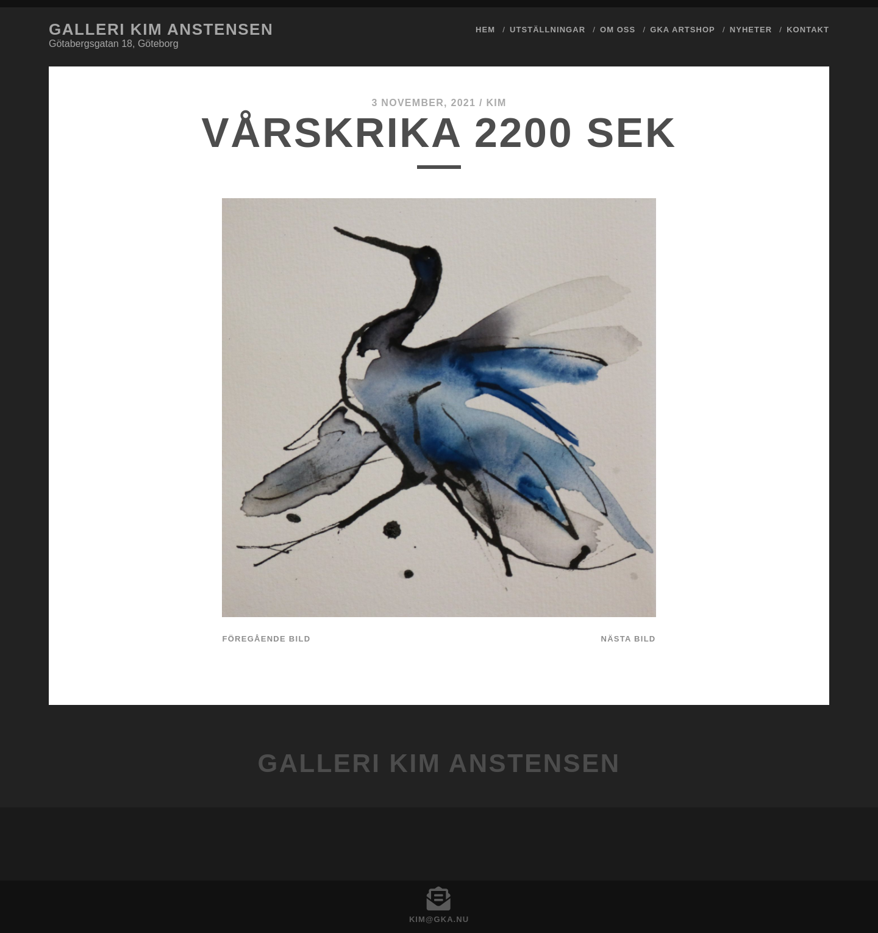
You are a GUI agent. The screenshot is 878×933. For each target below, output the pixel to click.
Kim (496, 103)
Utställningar (547, 29)
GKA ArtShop (682, 29)
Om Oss (617, 29)
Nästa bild (628, 638)
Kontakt (808, 29)
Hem (485, 29)
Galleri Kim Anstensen (161, 29)
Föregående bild (266, 638)
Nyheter (751, 29)
